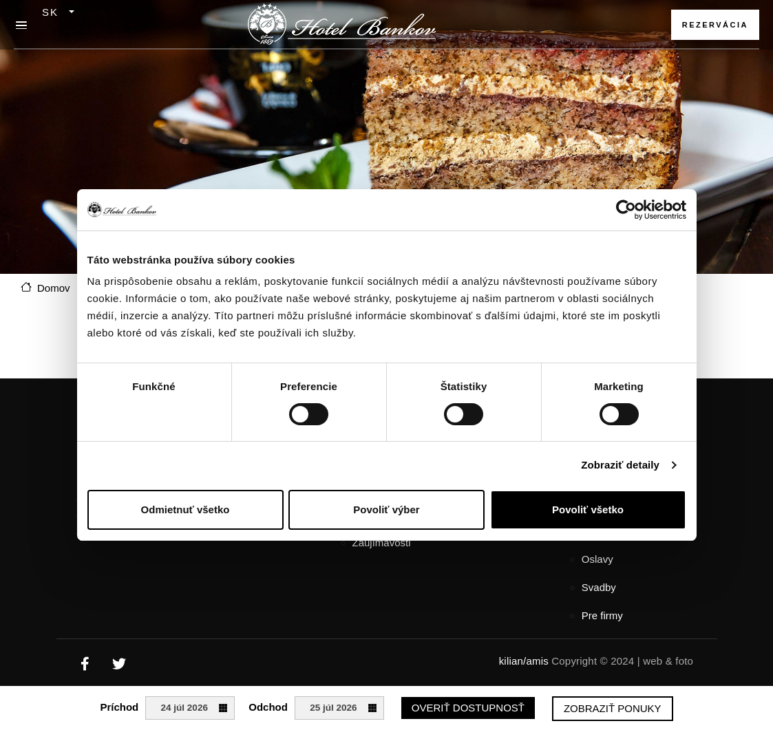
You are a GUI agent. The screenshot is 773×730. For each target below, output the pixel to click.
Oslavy (597, 559)
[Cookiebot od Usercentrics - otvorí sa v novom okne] (626, 210)
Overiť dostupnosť (468, 707)
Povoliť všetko (588, 509)
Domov (53, 288)
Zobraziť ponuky (612, 708)
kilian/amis (524, 661)
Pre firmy (602, 615)
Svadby (599, 587)
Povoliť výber (386, 509)
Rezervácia (715, 25)
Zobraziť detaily (620, 465)
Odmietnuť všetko (185, 509)
